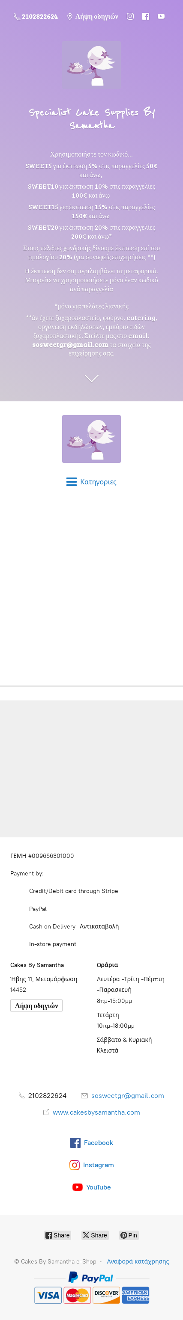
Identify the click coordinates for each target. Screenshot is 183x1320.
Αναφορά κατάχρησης (138, 1261)
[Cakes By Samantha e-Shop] (91, 439)
